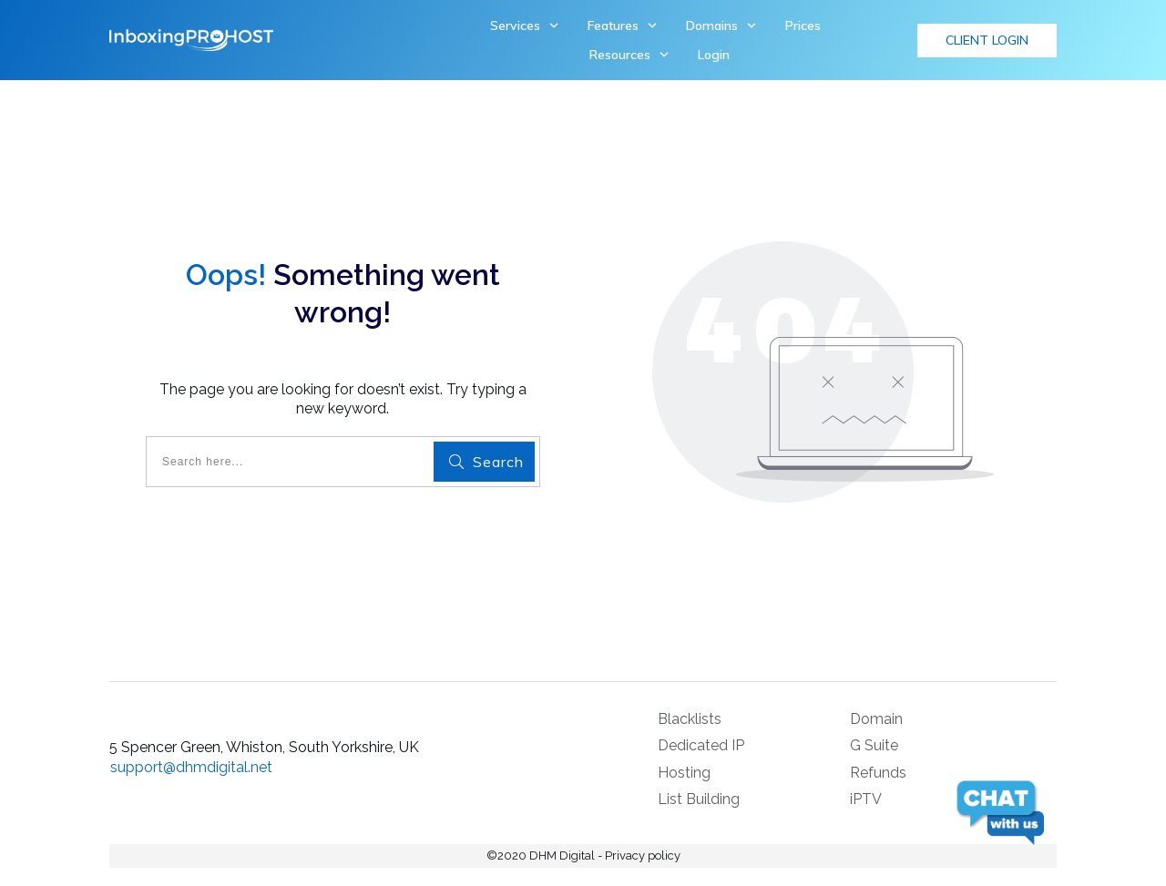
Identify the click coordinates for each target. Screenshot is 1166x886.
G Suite (874, 745)
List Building (699, 799)
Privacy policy (642, 855)
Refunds (878, 772)
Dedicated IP (701, 745)
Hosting (684, 772)
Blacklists (689, 719)
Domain (876, 719)
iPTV (866, 799)
